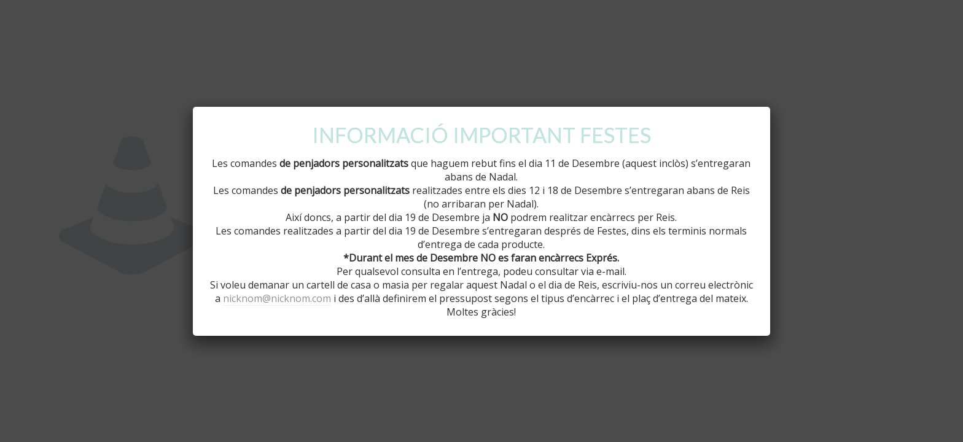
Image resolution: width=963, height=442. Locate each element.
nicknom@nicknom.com (277, 298)
